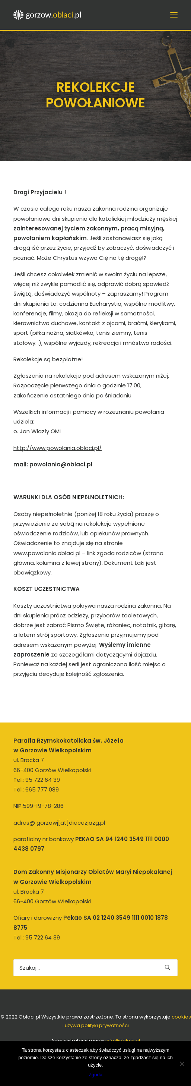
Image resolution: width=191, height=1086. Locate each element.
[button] (167, 967)
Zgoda (95, 1074)
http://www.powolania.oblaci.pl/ (57, 448)
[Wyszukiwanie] (95, 967)
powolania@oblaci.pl (60, 464)
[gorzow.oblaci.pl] (47, 15)
